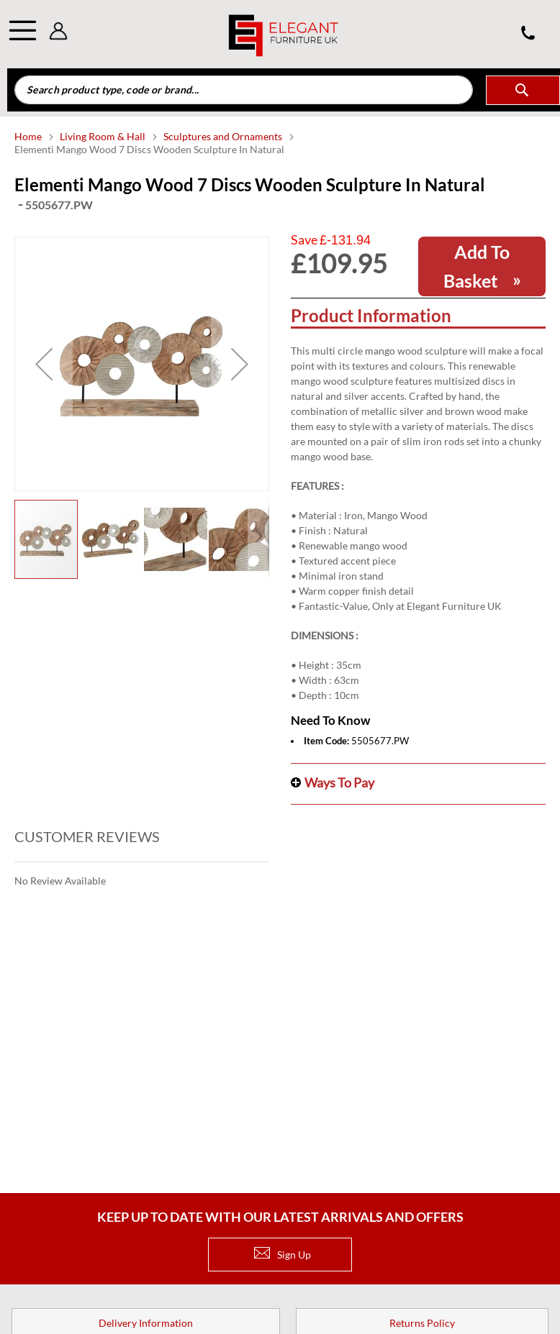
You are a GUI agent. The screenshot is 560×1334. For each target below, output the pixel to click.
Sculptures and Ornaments (223, 136)
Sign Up (282, 1254)
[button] (44, 363)
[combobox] (243, 90)
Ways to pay (339, 782)
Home (29, 136)
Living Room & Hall (104, 136)
